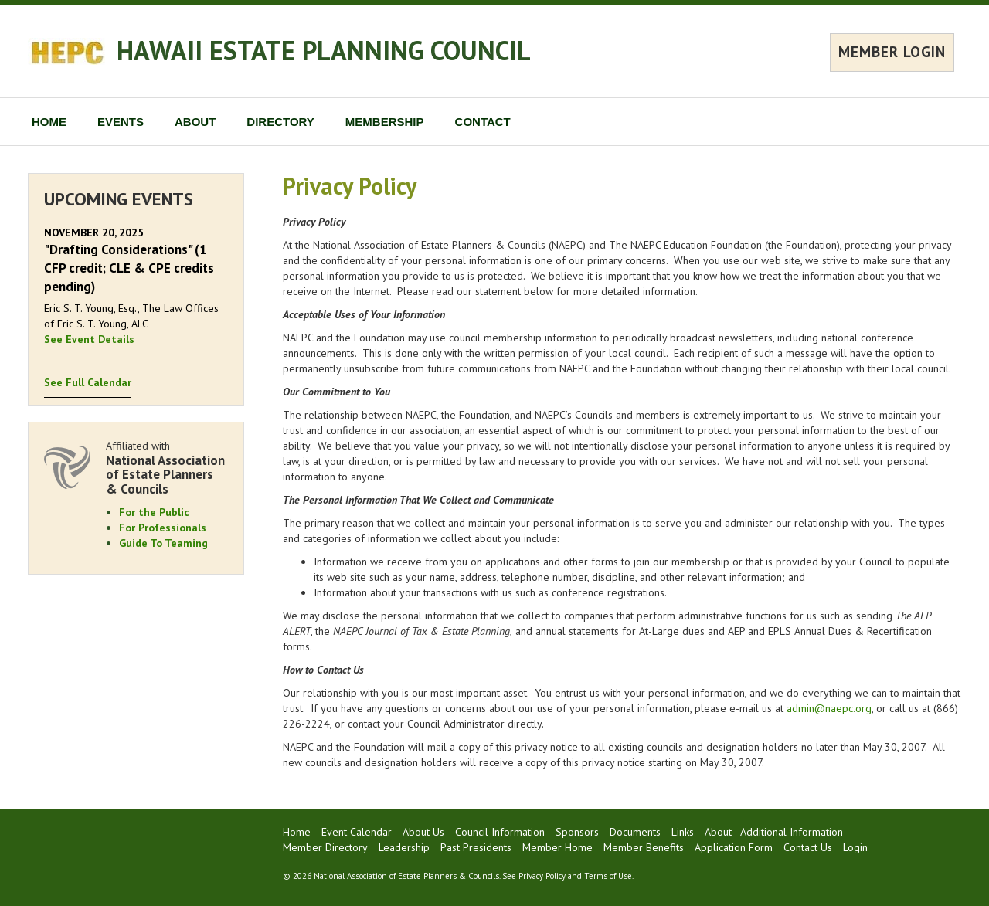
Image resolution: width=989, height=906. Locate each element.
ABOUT (195, 121)
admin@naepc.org (829, 708)
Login (855, 847)
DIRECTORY (280, 121)
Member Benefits (643, 847)
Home (297, 832)
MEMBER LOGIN (892, 51)
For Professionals (162, 527)
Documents (635, 832)
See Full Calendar (87, 382)
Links (682, 832)
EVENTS (120, 121)
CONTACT (483, 121)
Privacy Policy (542, 875)
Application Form (734, 847)
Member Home (557, 847)
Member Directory (325, 847)
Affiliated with (167, 468)
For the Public (154, 512)
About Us (423, 832)
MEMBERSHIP (384, 121)
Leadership (404, 847)
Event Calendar (356, 832)
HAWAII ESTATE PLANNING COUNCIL (324, 50)
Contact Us (807, 847)
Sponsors (577, 832)
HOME (49, 121)
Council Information (500, 832)
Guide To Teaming (163, 543)
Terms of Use (608, 875)
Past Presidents (475, 847)
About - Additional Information (774, 832)
